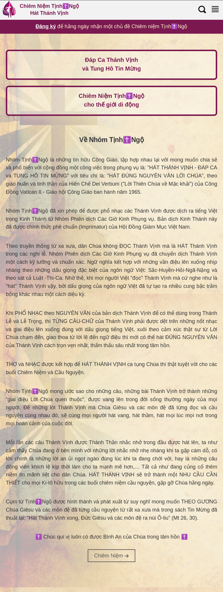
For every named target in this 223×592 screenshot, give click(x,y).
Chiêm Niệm (111, 556)
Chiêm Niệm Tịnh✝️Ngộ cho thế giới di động (111, 100)
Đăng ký (46, 26)
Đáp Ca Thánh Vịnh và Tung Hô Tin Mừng (111, 64)
